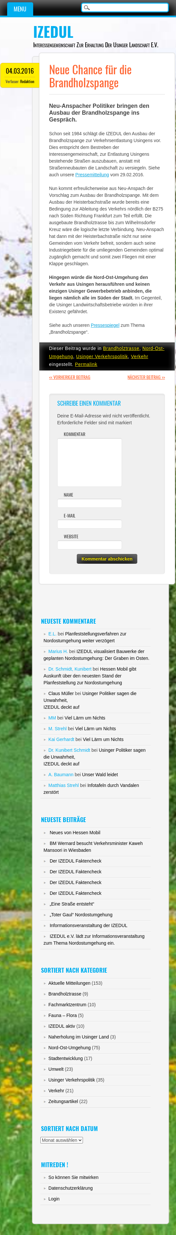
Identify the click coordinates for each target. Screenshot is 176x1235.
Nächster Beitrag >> (146, 377)
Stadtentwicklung (65, 1058)
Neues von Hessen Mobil (75, 832)
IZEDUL (53, 32)
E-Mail (69, 516)
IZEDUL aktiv (61, 1026)
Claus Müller (61, 693)
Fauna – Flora (62, 1015)
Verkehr (139, 356)
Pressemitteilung (92, 174)
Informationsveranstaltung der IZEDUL (89, 925)
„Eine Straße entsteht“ (72, 904)
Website (71, 536)
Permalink (86, 364)
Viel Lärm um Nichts (85, 717)
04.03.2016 (20, 70)
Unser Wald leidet (100, 774)
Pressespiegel (105, 325)
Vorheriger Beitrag (69, 377)
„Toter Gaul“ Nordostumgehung (81, 914)
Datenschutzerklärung (70, 1188)
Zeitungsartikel (63, 1101)
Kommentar (74, 434)
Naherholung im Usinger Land (78, 1036)
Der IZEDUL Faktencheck (76, 861)
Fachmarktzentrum (67, 1004)
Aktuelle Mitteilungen (69, 983)
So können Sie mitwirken (73, 1177)
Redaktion (27, 81)
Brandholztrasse (121, 348)
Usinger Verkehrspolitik (102, 356)
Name (68, 495)
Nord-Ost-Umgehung (69, 1047)
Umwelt (56, 1069)
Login (54, 1198)
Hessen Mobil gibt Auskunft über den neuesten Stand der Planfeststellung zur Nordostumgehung (90, 675)
